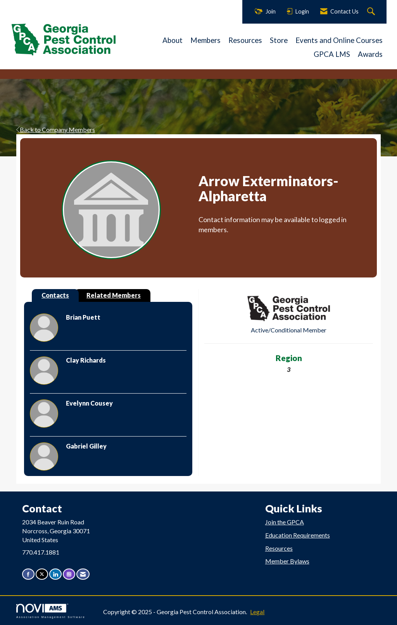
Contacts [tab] (55, 295)
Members (205, 40)
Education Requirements (297, 535)
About (172, 40)
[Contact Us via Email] (83, 574)
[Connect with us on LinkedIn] (55, 574)
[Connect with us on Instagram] (69, 574)
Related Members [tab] (113, 295)
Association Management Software (50, 611)
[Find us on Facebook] (28, 574)
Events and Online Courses (339, 40)
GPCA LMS (332, 54)
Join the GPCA (284, 522)
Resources (245, 40)
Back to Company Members (55, 129)
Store (279, 40)
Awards (370, 54)
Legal (257, 611)
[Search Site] (372, 12)
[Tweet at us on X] (42, 574)
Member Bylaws (287, 561)
